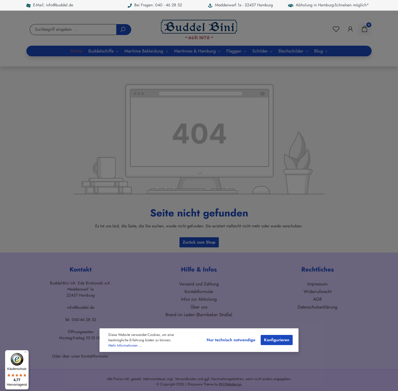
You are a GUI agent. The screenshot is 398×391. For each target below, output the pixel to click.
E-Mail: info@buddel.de (49, 5)
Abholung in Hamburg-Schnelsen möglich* (328, 5)
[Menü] (26, 353)
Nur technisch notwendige (231, 340)
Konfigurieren (276, 340)
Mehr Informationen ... (125, 345)
